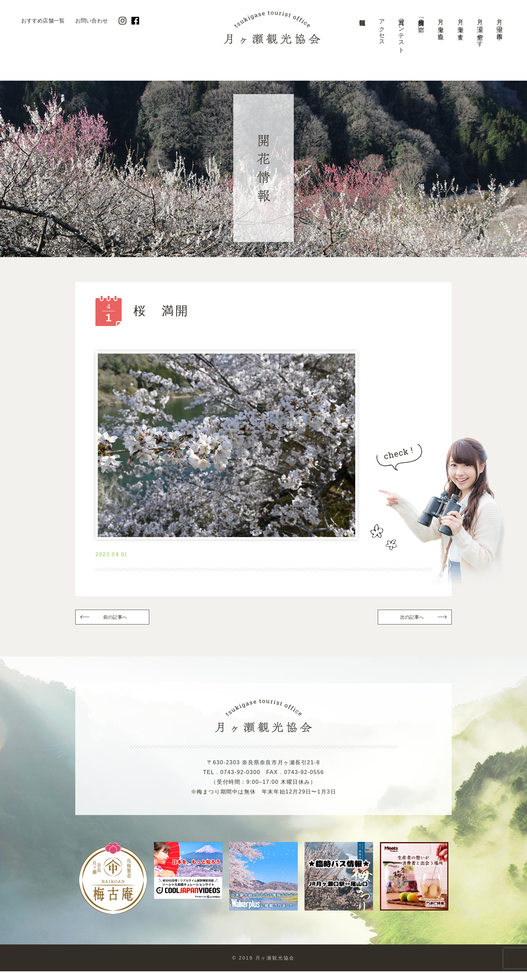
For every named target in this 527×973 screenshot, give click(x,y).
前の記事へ (115, 618)
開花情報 (362, 35)
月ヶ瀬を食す (460, 26)
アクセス (381, 29)
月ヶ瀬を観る (440, 25)
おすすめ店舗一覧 (43, 21)
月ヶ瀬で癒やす (480, 29)
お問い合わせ (91, 21)
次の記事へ (411, 618)
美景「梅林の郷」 (421, 19)
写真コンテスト (401, 32)
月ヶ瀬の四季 (499, 22)
